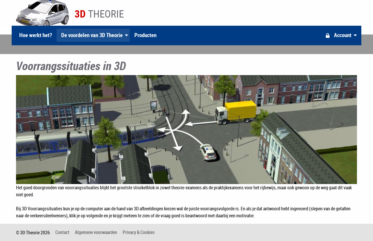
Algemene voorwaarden (96, 232)
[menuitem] (36, 35)
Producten (145, 35)
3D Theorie (70, 11)
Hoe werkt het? (35, 35)
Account (338, 35)
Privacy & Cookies (139, 232)
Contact (62, 232)
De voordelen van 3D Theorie (92, 35)
